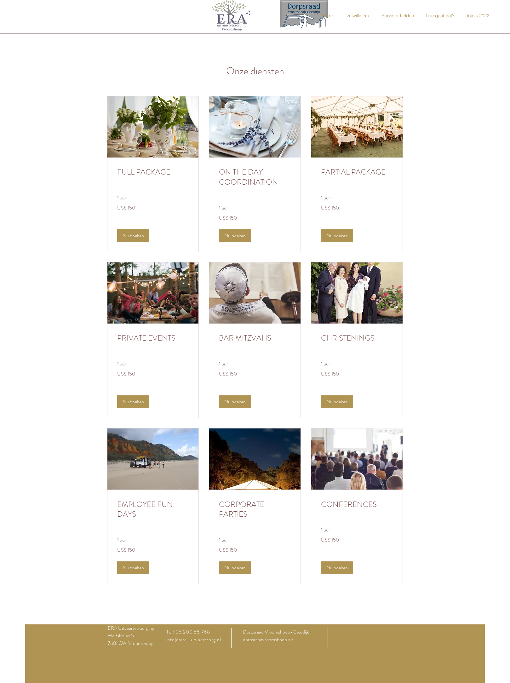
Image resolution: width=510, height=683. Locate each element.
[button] (133, 235)
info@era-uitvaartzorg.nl (193, 639)
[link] (153, 172)
